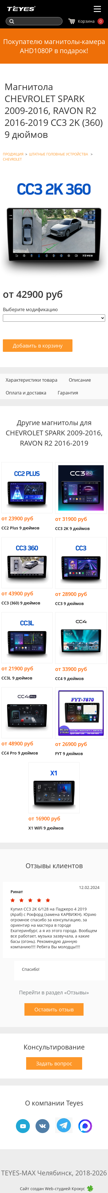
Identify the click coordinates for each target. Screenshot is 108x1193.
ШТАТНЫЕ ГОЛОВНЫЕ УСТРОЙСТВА (59, 154)
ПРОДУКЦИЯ (13, 154)
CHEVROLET (12, 159)
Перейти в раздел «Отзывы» (54, 992)
